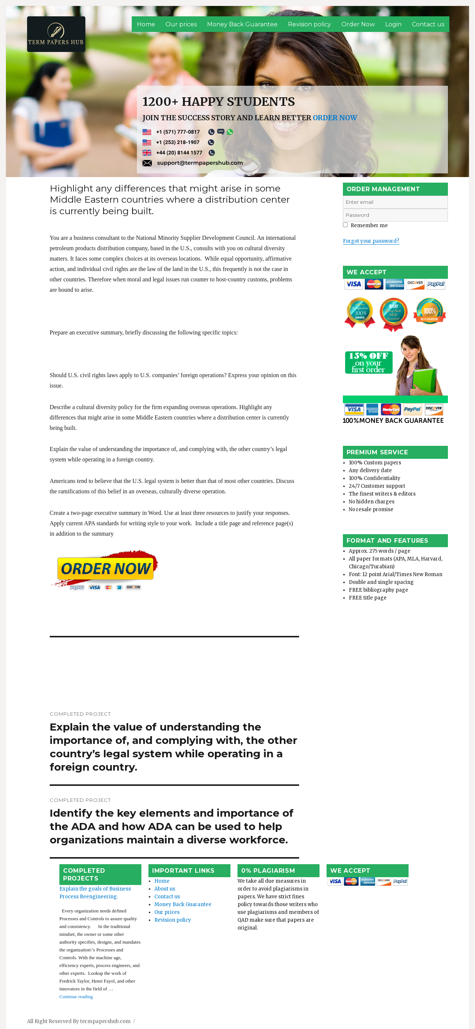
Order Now (358, 24)
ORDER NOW (335, 118)
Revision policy (309, 24)
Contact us (428, 24)
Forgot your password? (371, 241)
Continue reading (56, 965)
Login (393, 24)
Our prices (181, 24)
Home (146, 24)
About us (152, 881)
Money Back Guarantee (242, 24)
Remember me (365, 225)
